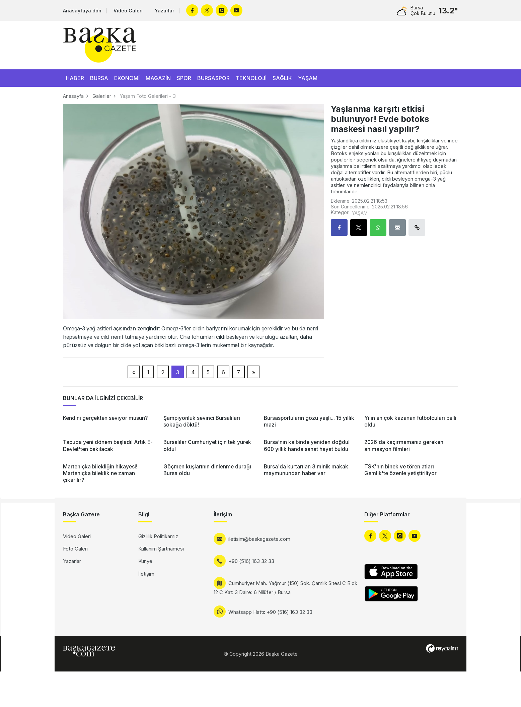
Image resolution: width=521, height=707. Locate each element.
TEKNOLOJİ (251, 78)
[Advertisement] (28, 603)
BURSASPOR (213, 78)
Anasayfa (73, 96)
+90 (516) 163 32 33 (251, 561)
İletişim (146, 574)
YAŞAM (307, 78)
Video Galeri (128, 10)
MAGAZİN (158, 78)
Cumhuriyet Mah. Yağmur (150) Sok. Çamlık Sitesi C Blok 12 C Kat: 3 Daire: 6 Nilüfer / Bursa (285, 587)
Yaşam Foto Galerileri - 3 (148, 96)
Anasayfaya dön (82, 10)
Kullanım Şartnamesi (161, 548)
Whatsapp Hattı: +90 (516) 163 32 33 (270, 612)
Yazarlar (164, 10)
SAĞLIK (282, 78)
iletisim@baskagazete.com (259, 539)
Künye (145, 561)
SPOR (184, 78)
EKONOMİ (127, 78)
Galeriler (101, 96)
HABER (75, 78)
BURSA (99, 78)
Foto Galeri (75, 548)
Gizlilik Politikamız (158, 536)
